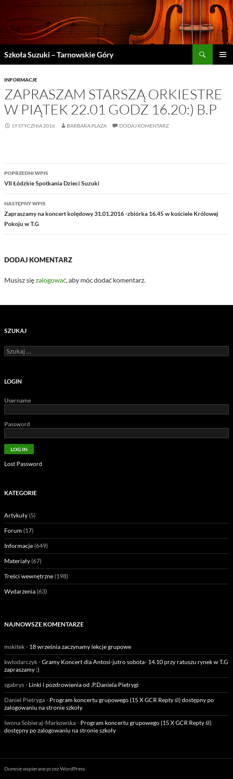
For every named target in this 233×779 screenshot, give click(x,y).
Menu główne (223, 54)
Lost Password (23, 463)
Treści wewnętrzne (28, 576)
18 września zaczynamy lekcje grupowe (80, 646)
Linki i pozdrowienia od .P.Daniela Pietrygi (84, 684)
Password (17, 424)
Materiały (17, 560)
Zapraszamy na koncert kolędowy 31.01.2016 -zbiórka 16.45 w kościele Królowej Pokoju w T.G (116, 213)
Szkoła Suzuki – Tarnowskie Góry (59, 54)
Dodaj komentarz (144, 126)
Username (17, 400)
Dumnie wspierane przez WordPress (44, 768)
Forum (13, 530)
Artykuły (15, 515)
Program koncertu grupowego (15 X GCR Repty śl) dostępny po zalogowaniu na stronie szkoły (107, 726)
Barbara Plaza (87, 126)
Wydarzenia (20, 591)
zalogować (51, 280)
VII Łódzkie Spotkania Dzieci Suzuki (116, 177)
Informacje (20, 79)
